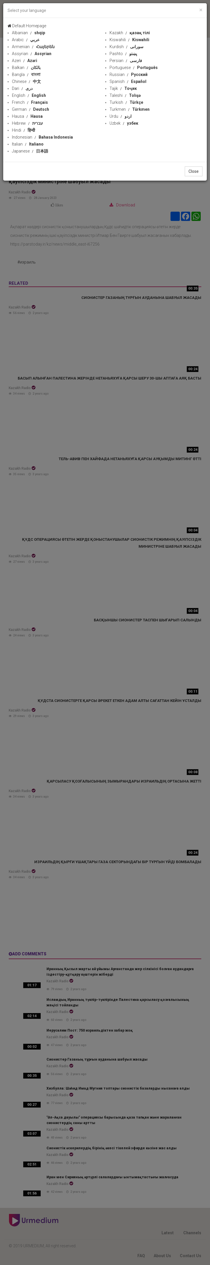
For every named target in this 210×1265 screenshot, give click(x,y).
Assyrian (31, 53)
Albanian (28, 32)
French (30, 102)
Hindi (23, 130)
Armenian (33, 46)
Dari (22, 88)
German (30, 109)
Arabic (26, 39)
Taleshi (125, 95)
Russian (129, 74)
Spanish (128, 81)
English (29, 95)
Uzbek (124, 123)
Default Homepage (27, 25)
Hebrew (27, 123)
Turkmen (130, 109)
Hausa (27, 116)
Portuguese (134, 67)
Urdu (121, 116)
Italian (28, 144)
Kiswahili (129, 39)
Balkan (26, 67)
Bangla (26, 74)
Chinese (26, 81)
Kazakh (130, 32)
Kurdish (126, 46)
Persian (126, 60)
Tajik (123, 88)
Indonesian (42, 137)
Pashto (123, 53)
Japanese (30, 151)
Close (194, 171)
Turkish (126, 102)
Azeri (24, 60)
